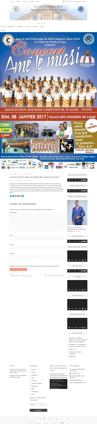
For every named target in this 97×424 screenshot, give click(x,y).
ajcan (12, 173)
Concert (33, 365)
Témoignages (34, 384)
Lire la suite (77, 224)
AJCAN (37, 421)
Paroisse (45, 23)
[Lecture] (69, 173)
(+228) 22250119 (68, 1)
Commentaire (13, 205)
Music (32, 371)
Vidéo (32, 387)
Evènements (13, 167)
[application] (77, 173)
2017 (21, 167)
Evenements (21, 23)
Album (52, 23)
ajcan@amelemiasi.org (80, 1)
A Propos (31, 1)
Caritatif (33, 363)
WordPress (62, 421)
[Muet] (81, 173)
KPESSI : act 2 (72, 342)
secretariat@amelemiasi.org (78, 375)
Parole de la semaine (36, 376)
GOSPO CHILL (72, 349)
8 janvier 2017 (19, 173)
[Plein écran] (85, 253)
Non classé (34, 373)
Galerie (37, 1)
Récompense (34, 379)
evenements (26, 167)
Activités (37, 23)
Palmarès (25, 1)
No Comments (29, 173)
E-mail (12, 237)
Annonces (29, 23)
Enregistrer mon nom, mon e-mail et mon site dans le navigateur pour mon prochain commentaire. (34, 259)
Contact (59, 23)
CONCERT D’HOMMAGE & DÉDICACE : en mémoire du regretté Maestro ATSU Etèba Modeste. (78, 333)
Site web (12, 246)
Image (61, 417)
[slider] (75, 173)
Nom (11, 228)
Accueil (12, 1)
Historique (18, 1)
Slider (32, 382)
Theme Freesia (49, 421)
